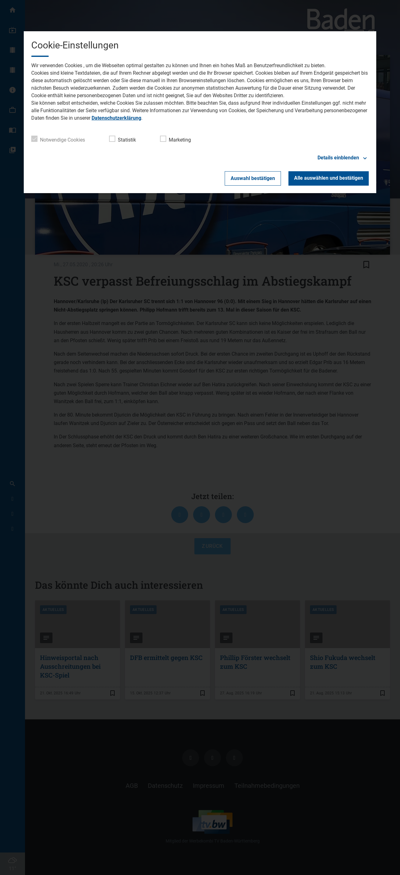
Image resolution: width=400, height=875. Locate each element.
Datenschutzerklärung (116, 118)
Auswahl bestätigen (253, 178)
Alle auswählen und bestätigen (328, 178)
